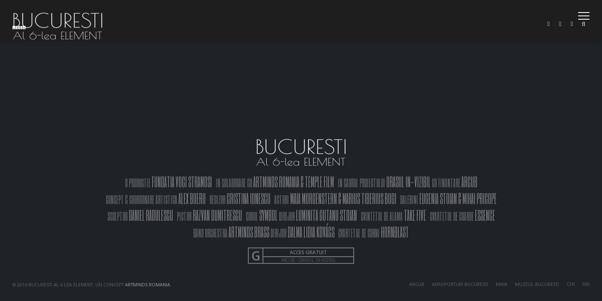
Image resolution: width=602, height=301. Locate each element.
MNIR (502, 284)
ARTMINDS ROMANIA (147, 284)
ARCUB (416, 284)
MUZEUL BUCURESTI (537, 284)
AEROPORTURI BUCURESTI (460, 284)
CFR (570, 284)
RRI (585, 284)
